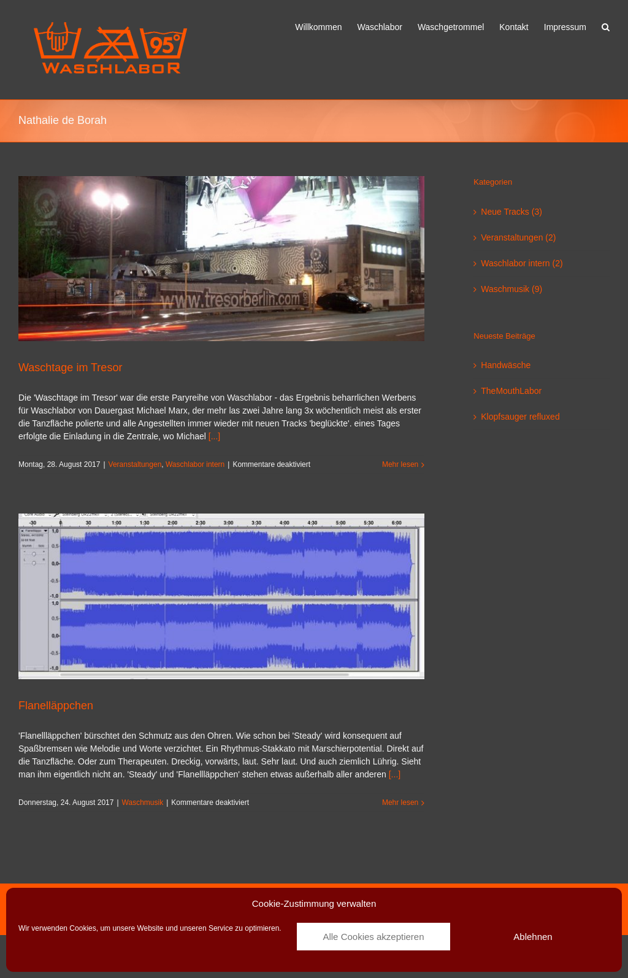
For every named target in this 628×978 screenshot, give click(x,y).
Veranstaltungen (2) (518, 237)
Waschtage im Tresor (70, 367)
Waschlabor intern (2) (521, 263)
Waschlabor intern (195, 464)
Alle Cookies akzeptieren (373, 936)
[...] (214, 436)
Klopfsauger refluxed (520, 417)
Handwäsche (505, 365)
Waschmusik (143, 802)
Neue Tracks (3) (511, 212)
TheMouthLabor (511, 391)
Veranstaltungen (135, 464)
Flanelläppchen (55, 705)
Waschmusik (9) (511, 289)
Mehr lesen (400, 464)
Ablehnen (532, 936)
